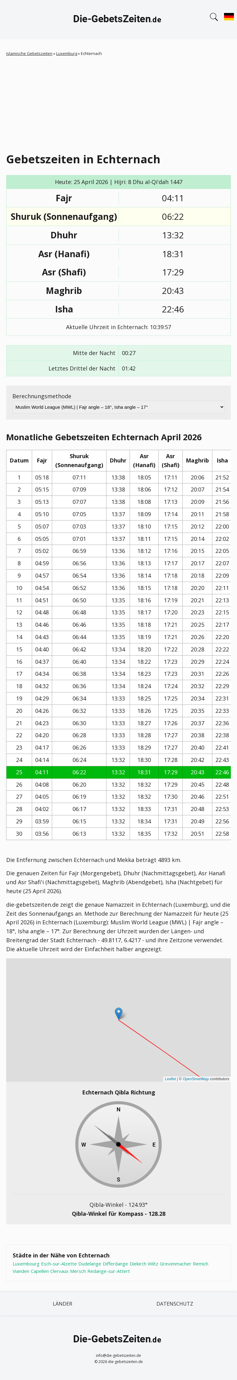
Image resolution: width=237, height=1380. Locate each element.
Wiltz (153, 1264)
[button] (119, 1013)
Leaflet (170, 1079)
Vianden (21, 1271)
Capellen (40, 1271)
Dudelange (89, 1264)
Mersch (78, 1271)
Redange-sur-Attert (108, 1271)
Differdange (115, 1264)
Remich (200, 1264)
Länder (62, 1303)
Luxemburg (66, 53)
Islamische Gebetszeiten (29, 53)
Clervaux (59, 1271)
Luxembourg (26, 1264)
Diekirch (138, 1264)
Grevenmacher (175, 1264)
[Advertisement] (118, 103)
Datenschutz (174, 1303)
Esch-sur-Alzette (59, 1264)
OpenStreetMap (196, 1079)
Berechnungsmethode (41, 396)
